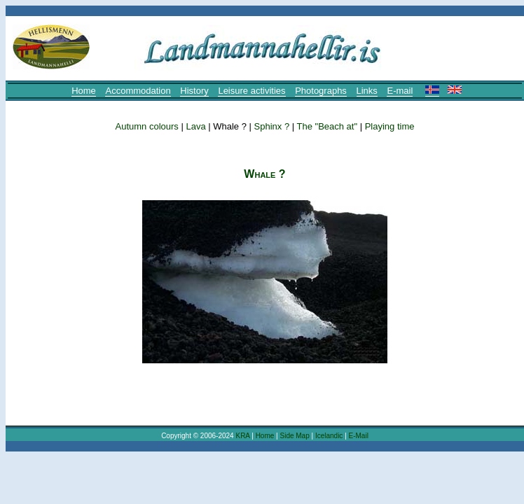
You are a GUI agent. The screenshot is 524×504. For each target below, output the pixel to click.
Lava (195, 126)
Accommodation (137, 90)
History (194, 90)
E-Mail (358, 436)
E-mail (400, 90)
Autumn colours (147, 126)
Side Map (294, 436)
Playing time (390, 126)
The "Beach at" (327, 126)
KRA (242, 436)
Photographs (321, 90)
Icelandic (329, 436)
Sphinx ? (272, 126)
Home (83, 90)
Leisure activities (251, 90)
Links (367, 90)
